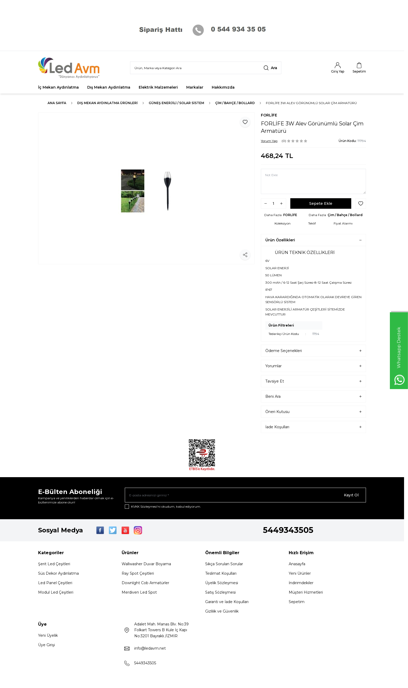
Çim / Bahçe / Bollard (235, 103)
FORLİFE (269, 115)
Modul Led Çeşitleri (55, 592)
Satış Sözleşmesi (220, 592)
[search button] (270, 67)
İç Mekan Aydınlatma (58, 87)
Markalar (194, 87)
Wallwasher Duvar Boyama (146, 564)
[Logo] (69, 67)
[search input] (205, 68)
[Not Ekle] (313, 181)
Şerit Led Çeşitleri (54, 564)
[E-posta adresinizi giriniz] (245, 495)
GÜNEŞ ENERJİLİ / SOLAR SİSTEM (176, 103)
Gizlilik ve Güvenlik (222, 611)
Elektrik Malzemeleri (158, 87)
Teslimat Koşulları (220, 573)
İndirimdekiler (301, 582)
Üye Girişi (46, 645)
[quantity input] (273, 203)
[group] (146, 188)
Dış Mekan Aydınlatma (108, 87)
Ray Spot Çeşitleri (138, 573)
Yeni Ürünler (300, 573)
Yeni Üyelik (48, 635)
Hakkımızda (223, 87)
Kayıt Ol (351, 495)
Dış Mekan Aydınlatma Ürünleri (107, 103)
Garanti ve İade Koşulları (227, 601)
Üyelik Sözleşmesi (221, 582)
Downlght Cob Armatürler (145, 582)
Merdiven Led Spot (139, 592)
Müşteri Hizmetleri (306, 592)
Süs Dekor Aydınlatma (58, 573)
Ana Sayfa (57, 103)
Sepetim (296, 601)
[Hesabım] (337, 68)
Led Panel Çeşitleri (55, 582)
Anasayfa (297, 564)
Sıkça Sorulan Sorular (224, 564)
